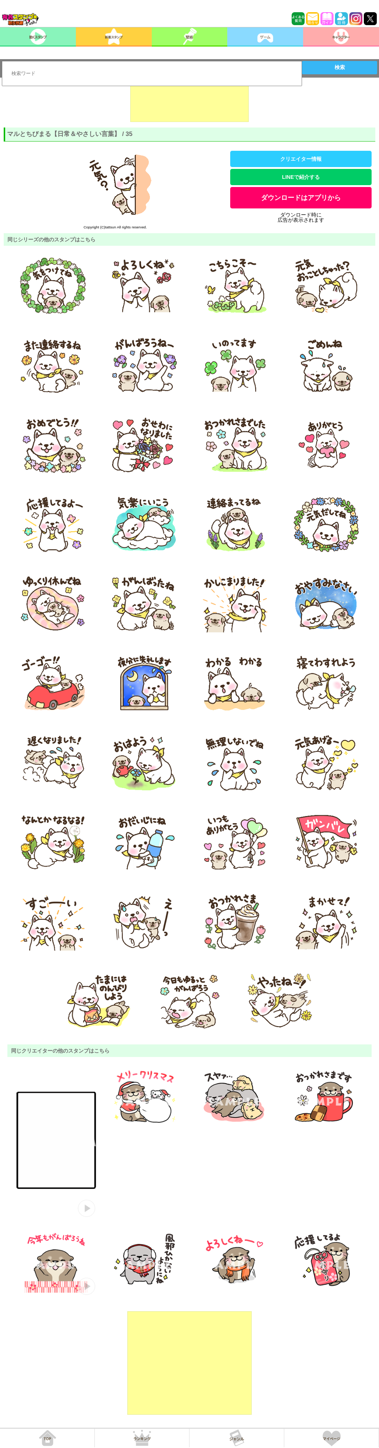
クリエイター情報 (301, 159)
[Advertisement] (189, 103)
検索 (340, 67)
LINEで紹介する (301, 177)
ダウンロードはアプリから (301, 197)
